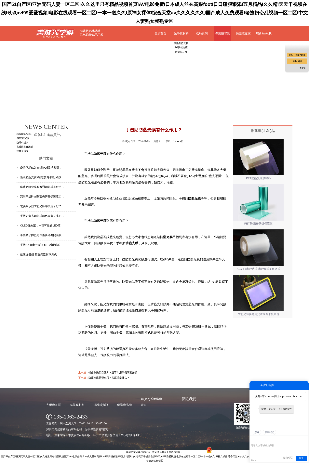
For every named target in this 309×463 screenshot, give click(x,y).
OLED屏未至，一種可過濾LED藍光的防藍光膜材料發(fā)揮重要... (60, 225)
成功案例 (202, 33)
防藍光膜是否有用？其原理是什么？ (108, 377)
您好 (256, 432)
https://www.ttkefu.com (291, 396)
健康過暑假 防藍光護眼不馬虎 (38, 254)
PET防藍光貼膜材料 (258, 178)
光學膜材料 (181, 33)
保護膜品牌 (124, 404)
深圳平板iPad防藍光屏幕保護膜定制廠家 (45, 196)
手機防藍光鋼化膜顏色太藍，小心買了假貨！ (47, 215)
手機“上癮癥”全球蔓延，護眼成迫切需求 (44, 244)
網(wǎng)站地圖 (196, 452)
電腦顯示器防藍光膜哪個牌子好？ (40, 206)
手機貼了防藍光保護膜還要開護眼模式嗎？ (46, 235)
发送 (301, 458)
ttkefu (302, 68)
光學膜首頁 (53, 404)
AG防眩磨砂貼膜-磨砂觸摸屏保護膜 (258, 268)
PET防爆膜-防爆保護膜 (258, 223)
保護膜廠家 (243, 33)
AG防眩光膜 (23, 138)
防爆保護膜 (22, 142)
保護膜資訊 (222, 33)
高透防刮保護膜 (25, 146)
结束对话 (288, 457)
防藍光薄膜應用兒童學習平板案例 (258, 314)
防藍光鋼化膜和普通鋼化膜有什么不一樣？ (46, 186)
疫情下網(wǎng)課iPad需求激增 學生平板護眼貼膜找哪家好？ (58, 167)
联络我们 (269, 432)
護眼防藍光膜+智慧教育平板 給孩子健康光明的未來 (51, 177)
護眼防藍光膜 (24, 134)
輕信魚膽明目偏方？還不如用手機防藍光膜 (112, 372)
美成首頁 (160, 33)
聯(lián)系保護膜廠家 (151, 401)
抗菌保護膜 (22, 151)
